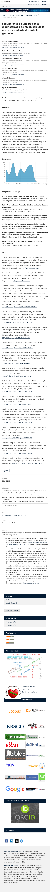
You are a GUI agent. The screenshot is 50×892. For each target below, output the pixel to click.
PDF (6, 471)
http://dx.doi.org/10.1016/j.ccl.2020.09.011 (17, 404)
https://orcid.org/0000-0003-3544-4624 (13, 84)
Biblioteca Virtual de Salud (38, 1)
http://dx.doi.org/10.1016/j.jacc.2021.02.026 (17, 422)
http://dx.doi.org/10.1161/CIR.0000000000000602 (19, 307)
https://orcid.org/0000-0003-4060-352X (13, 65)
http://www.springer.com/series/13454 (16, 338)
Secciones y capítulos (29, 692)
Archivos (11, 15)
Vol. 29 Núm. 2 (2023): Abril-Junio (26, 15)
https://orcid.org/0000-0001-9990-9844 (13, 92)
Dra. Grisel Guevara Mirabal (14, 851)
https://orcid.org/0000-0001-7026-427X (13, 47)
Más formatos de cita (10, 505)
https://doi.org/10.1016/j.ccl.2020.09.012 (16, 376)
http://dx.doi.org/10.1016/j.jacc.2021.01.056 (17, 392)
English (8, 600)
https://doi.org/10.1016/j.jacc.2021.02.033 (17, 363)
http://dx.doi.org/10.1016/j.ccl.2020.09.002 (17, 453)
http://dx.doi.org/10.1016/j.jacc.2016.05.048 (28, 463)
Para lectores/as (11, 622)
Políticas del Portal (11, 866)
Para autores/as (11, 625)
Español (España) (11, 603)
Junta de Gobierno (28, 687)
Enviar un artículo (12, 610)
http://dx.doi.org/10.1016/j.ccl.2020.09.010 (17, 348)
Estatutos (25, 689)
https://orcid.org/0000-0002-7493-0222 (13, 55)
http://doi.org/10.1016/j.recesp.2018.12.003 (17, 322)
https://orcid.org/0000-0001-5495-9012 (13, 75)
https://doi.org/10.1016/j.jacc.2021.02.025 (17, 438)
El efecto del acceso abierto (30, 583)
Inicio (4, 15)
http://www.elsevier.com (30, 268)
